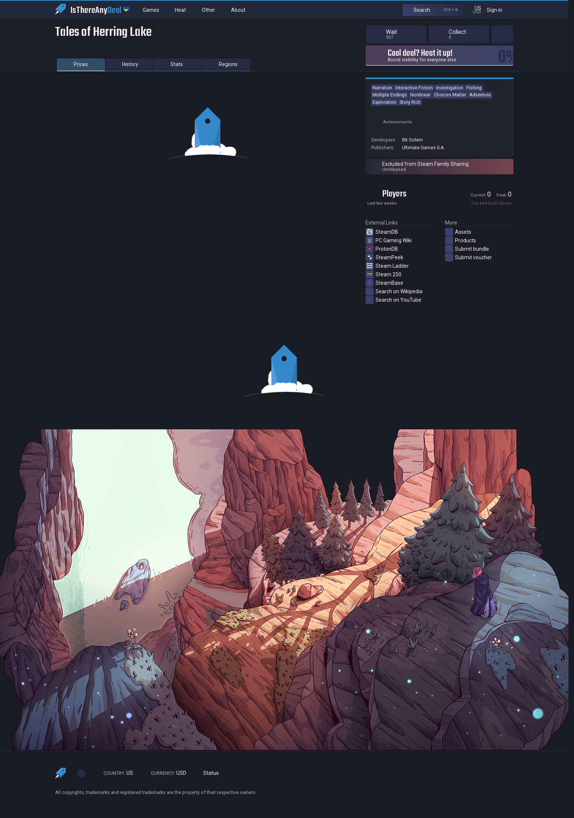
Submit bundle (467, 249)
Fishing (474, 87)
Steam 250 (383, 274)
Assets (458, 232)
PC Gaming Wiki (389, 240)
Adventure (480, 94)
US (115, 773)
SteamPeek (384, 257)
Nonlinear (420, 94)
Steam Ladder (387, 266)
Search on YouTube (393, 300)
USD (165, 773)
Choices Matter (450, 94)
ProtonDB (382, 249)
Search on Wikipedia (394, 291)
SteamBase (384, 283)
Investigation (449, 87)
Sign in (499, 9)
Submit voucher (468, 257)
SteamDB (382, 232)
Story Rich (410, 102)
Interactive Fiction (414, 87)
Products (460, 240)
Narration (382, 87)
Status (208, 773)
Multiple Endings (390, 94)
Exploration (384, 102)
